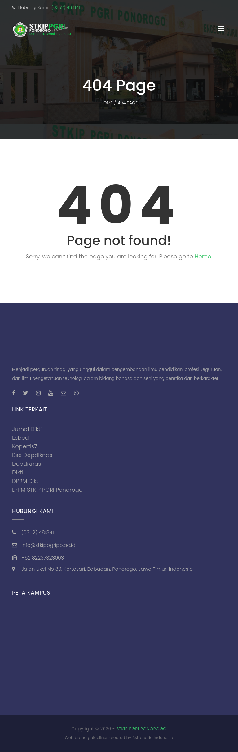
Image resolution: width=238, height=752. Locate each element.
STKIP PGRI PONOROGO (141, 729)
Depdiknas (26, 464)
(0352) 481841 (65, 7)
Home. (203, 256)
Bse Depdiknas (32, 455)
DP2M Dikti (26, 481)
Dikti (17, 472)
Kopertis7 (24, 446)
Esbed (20, 438)
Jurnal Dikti (27, 429)
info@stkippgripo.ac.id (48, 545)
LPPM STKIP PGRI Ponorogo (47, 490)
